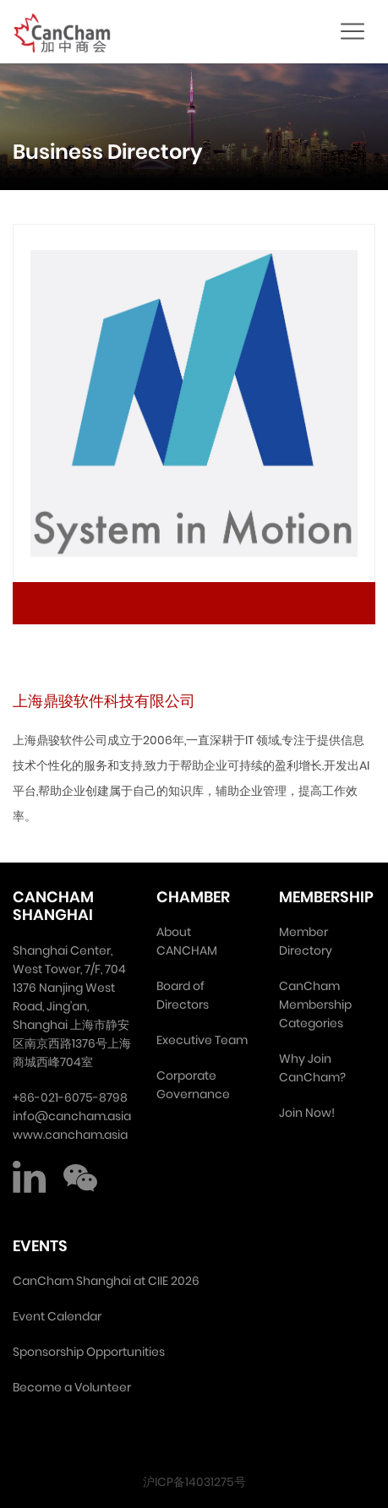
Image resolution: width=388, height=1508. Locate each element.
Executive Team (202, 1040)
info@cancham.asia (72, 1116)
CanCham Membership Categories (315, 1004)
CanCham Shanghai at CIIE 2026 (106, 1280)
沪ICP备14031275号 (194, 1481)
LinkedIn (29, 1178)
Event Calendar (57, 1316)
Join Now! (307, 1112)
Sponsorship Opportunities (89, 1351)
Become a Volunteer (72, 1387)
